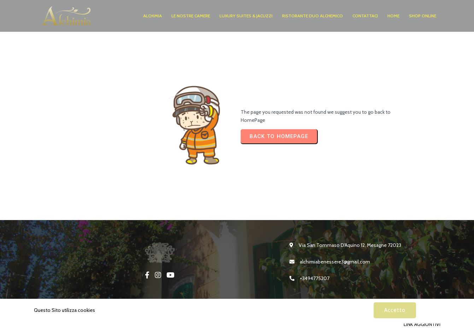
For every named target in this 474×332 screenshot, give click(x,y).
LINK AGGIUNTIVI (422, 324)
